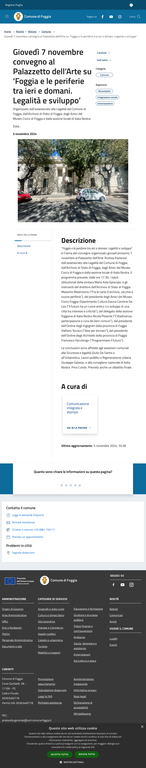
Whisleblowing (82, 714)
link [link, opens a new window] (93, 747)
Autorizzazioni (82, 654)
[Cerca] (139, 17)
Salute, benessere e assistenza (85, 645)
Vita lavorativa (46, 621)
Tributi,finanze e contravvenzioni (83, 628)
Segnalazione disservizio (52, 690)
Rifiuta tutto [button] (87, 754)
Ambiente (79, 637)
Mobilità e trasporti (49, 652)
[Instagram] (118, 16)
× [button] (142, 727)
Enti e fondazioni (12, 628)
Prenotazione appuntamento (46, 681)
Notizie (32, 31)
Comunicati (116, 615)
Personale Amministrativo (17, 640)
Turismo (42, 646)
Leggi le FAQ (45, 696)
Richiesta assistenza (50, 703)
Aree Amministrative (14, 615)
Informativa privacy (85, 690)
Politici (6, 634)
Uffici (5, 621)
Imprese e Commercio (50, 628)
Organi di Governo (12, 609)
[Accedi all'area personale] (131, 5)
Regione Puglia (14, 5)
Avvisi (113, 621)
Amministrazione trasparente (84, 681)
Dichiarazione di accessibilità (83, 705)
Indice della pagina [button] (27, 234)
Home (7, 31)
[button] (73, 762)
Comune (46, 31)
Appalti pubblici (47, 634)
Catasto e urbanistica (50, 640)
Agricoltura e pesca (85, 661)
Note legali (80, 696)
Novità (20, 31)
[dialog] (73, 745)
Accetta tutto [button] (59, 754)
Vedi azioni (105, 60)
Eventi (113, 645)
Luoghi (114, 638)
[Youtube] (109, 16)
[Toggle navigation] (7, 16)
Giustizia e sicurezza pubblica (86, 617)
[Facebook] (101, 16)
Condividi (104, 53)
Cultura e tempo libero (51, 615)
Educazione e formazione (88, 609)
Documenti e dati (12, 646)
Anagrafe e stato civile (51, 609)
